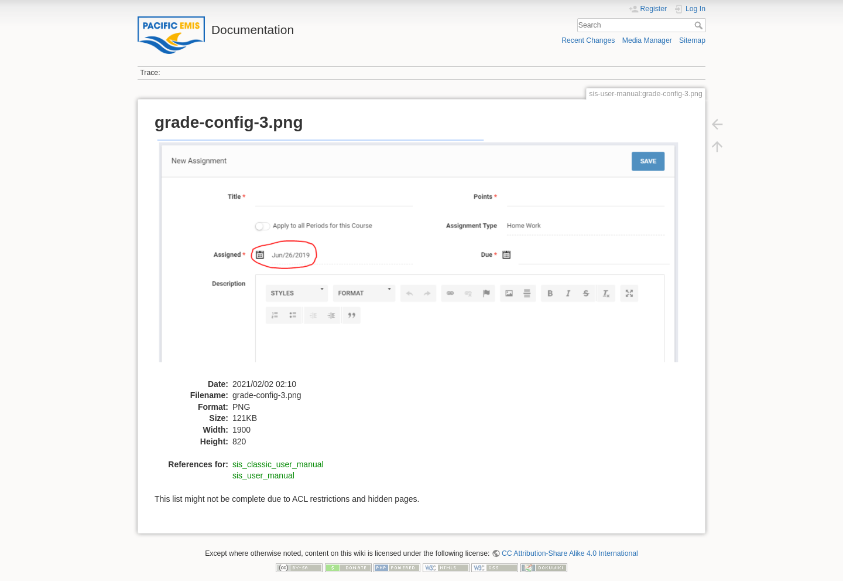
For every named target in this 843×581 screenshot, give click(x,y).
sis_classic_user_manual (278, 464)
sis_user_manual (263, 475)
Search (699, 25)
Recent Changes (588, 40)
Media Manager (647, 40)
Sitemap (692, 40)
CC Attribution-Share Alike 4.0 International (570, 553)
